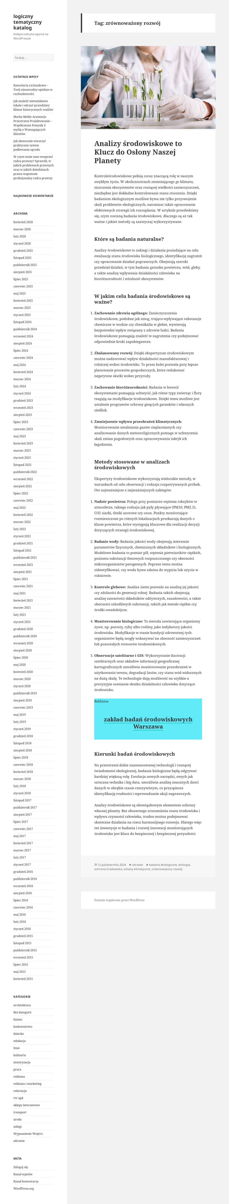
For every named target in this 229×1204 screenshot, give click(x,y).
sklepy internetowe (26, 1105)
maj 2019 (19, 715)
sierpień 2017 (22, 815)
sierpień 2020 (22, 650)
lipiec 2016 (20, 900)
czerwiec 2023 (23, 429)
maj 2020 (19, 665)
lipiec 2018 (20, 757)
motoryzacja (21, 1062)
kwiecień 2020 (23, 672)
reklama (19, 1077)
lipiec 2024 (20, 350)
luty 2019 (19, 722)
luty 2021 (19, 615)
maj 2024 (19, 365)
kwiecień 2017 (23, 843)
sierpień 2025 (22, 272)
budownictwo (22, 1027)
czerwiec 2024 (23, 358)
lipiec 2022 (20, 493)
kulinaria (19, 1055)
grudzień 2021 (23, 543)
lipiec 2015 (20, 964)
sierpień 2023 (22, 415)
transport (19, 1112)
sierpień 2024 (22, 343)
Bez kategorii (22, 1012)
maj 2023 (19, 436)
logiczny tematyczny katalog (27, 22)
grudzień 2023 (23, 400)
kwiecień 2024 (23, 372)
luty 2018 (19, 786)
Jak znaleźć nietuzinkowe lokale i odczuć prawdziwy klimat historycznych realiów (33, 105)
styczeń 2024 (22, 393)
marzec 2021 (22, 607)
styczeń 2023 (22, 458)
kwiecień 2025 (23, 301)
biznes (17, 1019)
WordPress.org (23, 1188)
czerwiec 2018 (23, 765)
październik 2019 (25, 693)
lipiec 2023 (20, 422)
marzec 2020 (22, 679)
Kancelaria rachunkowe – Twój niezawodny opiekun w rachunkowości (33, 89)
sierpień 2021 (22, 572)
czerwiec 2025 (23, 286)
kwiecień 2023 (23, 443)
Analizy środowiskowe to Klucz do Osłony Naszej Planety (138, 151)
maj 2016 (19, 914)
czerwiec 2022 (23, 500)
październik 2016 (25, 879)
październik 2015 (25, 950)
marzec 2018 (22, 779)
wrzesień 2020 (23, 643)
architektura (22, 1005)
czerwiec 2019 (23, 707)
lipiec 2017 (20, 822)
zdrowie (19, 1141)
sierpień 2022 (22, 486)
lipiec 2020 (20, 657)
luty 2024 (19, 386)
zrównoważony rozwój (167, 869)
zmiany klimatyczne (137, 869)
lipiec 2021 (20, 579)
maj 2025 (19, 293)
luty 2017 (19, 857)
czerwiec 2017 (23, 829)
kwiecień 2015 (23, 979)
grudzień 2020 (23, 629)
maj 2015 (19, 972)
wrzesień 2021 (23, 565)
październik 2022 (25, 472)
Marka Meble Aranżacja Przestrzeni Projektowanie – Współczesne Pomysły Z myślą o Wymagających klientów (32, 125)
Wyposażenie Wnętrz (28, 1134)
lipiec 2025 (20, 279)
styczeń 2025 (22, 315)
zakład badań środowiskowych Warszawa (148, 722)
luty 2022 (19, 529)
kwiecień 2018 (23, 772)
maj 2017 (19, 836)
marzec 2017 (22, 850)
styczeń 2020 (22, 686)
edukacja (19, 1041)
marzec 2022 (22, 522)
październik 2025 (25, 265)
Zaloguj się (20, 1167)
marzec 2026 (22, 229)
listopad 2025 (22, 258)
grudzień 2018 (23, 736)
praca (17, 1069)
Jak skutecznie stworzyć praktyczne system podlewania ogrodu (29, 145)
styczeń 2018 (22, 793)
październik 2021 (25, 558)
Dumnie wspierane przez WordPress (119, 900)
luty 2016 (19, 922)
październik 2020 (25, 636)
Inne (16, 1048)
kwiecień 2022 (23, 515)
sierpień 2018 (22, 750)
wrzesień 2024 (23, 336)
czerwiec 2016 (23, 907)
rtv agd (18, 1098)
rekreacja (20, 1091)
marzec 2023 (22, 450)
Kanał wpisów (23, 1174)
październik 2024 (25, 329)
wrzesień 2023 (23, 408)
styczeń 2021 (22, 622)
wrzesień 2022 (23, 479)
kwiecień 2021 (23, 600)
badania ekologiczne (163, 865)
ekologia (184, 865)
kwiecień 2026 (23, 222)
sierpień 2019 (22, 700)
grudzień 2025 (23, 251)
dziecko (18, 1034)
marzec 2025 (22, 308)
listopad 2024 (22, 322)
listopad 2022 (22, 465)
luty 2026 (19, 236)
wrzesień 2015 (23, 957)
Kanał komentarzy (25, 1181)
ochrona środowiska (108, 869)
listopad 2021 (22, 550)
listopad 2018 (22, 743)
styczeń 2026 (22, 243)
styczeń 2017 (22, 865)
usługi (17, 1127)
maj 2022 (19, 508)
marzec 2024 (22, 379)
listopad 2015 (22, 943)
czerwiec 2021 (23, 586)
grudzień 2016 (23, 872)
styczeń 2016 (22, 929)
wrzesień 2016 (23, 886)
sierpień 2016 (22, 893)
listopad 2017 (22, 800)
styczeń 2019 (22, 729)
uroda (17, 1119)
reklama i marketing (27, 1084)
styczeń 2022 (22, 536)
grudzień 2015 (23, 936)
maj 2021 (19, 593)
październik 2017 (25, 807)
